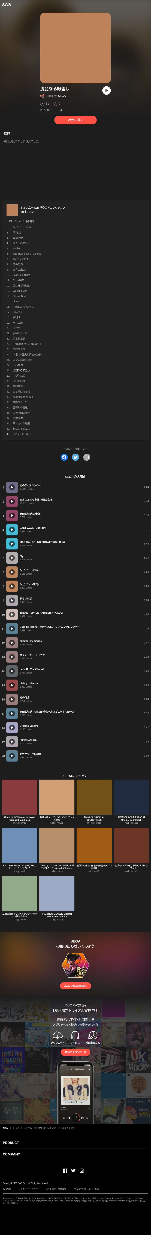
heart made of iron (23, 397)
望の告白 (18, 264)
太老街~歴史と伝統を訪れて (28, 354)
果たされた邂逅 (21, 423)
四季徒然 (18, 418)
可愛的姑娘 (19, 375)
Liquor (16, 301)
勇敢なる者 (19, 349)
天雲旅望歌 (19, 338)
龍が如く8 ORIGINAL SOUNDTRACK (94, 818)
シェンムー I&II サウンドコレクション (43, 207)
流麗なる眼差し (69, 1128)
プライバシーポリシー (28, 1188)
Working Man (20, 290)
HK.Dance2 (19, 381)
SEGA (62, 95)
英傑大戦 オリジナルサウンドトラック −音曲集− (57, 818)
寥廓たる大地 (20, 333)
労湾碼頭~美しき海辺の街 (27, 344)
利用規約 (7, 1188)
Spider (16, 248)
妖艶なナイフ (20, 402)
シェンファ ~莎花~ (22, 434)
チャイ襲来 (18, 280)
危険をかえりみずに (23, 306)
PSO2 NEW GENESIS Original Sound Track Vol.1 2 (57, 915)
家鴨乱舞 (18, 386)
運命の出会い (20, 269)
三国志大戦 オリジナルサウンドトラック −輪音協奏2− (19, 915)
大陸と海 (18, 312)
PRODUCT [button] (11, 1143)
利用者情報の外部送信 (56, 1188)
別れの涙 (18, 322)
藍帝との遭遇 (20, 407)
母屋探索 (18, 237)
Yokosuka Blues (21, 275)
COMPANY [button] (11, 1154)
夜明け (16, 317)
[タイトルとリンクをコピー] (86, 457)
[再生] (106, 90)
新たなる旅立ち (21, 428)
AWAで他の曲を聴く (75, 985)
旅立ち (16, 328)
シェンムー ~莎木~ (22, 227)
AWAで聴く (75, 119)
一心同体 (18, 365)
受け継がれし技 (21, 285)
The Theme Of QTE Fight (27, 253)
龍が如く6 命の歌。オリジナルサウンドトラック (131, 867)
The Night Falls (21, 259)
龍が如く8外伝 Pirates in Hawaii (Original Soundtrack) (19, 818)
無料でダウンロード (75, 1052)
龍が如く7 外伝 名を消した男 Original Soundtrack (131, 818)
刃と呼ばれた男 (21, 391)
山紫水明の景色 (21, 412)
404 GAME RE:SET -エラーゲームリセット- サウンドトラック (20, 867)
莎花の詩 (18, 232)
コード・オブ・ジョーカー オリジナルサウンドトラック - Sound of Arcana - (57, 867)
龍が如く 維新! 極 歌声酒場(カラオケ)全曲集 (94, 867)
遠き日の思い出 (21, 243)
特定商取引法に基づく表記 (86, 1188)
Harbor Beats (20, 296)
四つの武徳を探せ (22, 359)
